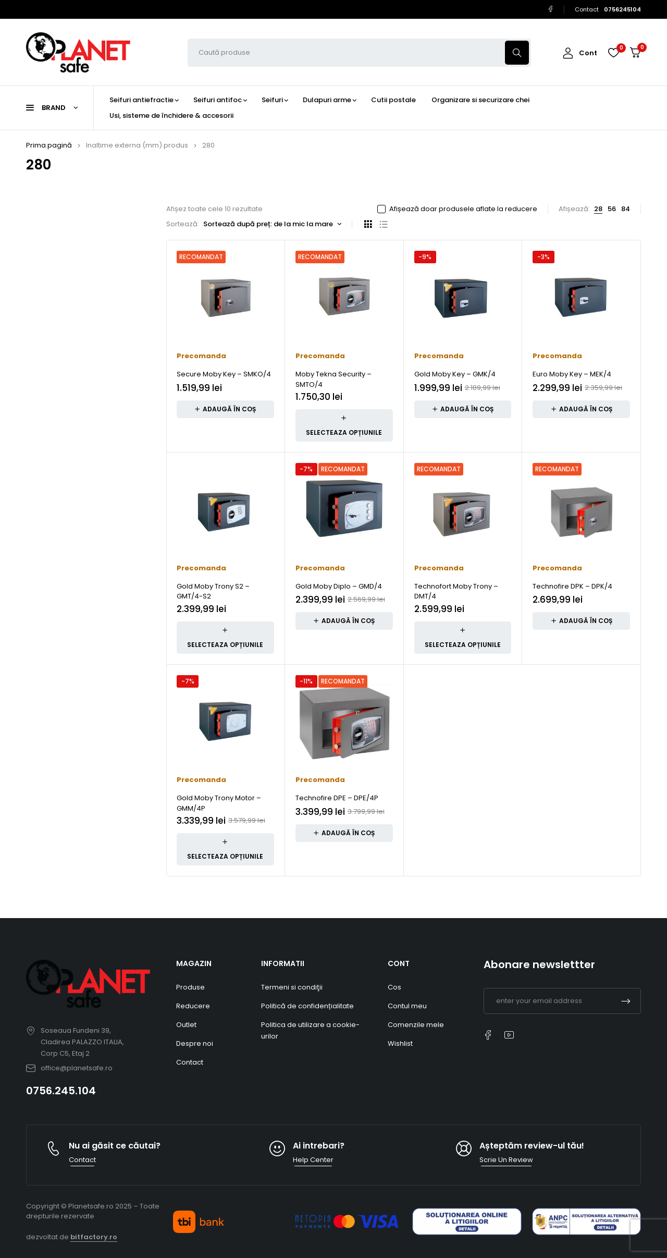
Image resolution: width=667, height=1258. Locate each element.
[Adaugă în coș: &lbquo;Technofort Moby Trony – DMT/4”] (463, 637)
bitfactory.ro (93, 1237)
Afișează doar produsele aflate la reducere (463, 209)
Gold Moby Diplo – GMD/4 (338, 586)
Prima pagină (49, 145)
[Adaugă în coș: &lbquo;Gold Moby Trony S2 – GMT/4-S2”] (225, 637)
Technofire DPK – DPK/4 (572, 586)
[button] (225, 409)
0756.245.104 (61, 1090)
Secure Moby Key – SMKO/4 (224, 374)
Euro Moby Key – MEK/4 (572, 374)
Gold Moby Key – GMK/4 (455, 374)
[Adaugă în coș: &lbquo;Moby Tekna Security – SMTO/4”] (344, 425)
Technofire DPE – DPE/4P (336, 798)
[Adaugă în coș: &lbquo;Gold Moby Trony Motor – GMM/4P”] (225, 849)
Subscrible (626, 1001)
